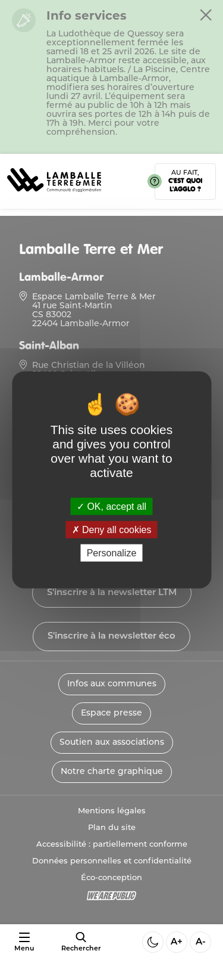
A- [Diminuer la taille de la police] (201, 942)
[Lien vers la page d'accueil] (54, 196)
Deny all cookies (112, 530)
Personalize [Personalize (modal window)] (112, 553)
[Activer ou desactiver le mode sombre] (153, 942)
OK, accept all (111, 506)
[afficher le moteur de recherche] (81, 942)
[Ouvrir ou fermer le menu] (24, 942)
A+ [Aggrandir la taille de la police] (177, 942)
